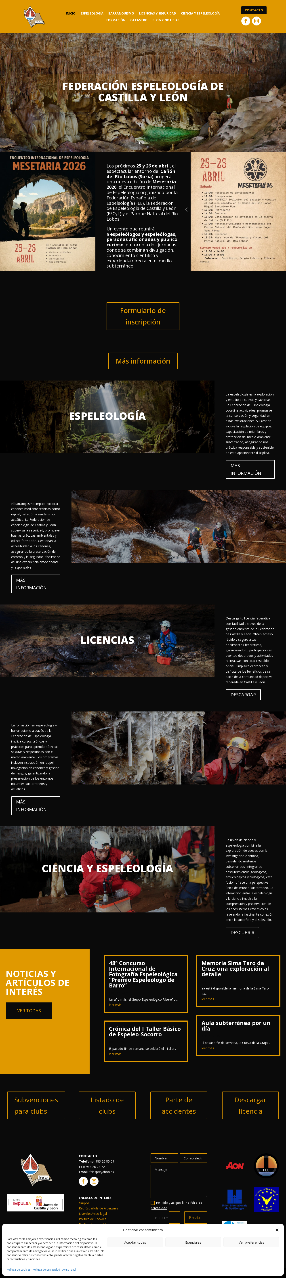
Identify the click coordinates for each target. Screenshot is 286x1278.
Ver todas (29, 1011)
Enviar (195, 1218)
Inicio (71, 13)
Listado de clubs (107, 1105)
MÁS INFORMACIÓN (246, 469)
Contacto (254, 10)
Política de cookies (18, 1270)
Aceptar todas (135, 1242)
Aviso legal (69, 1270)
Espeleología (91, 13)
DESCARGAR (243, 695)
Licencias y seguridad (157, 13)
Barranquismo (121, 13)
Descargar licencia (250, 1105)
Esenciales (193, 1242)
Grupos (84, 1203)
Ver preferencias (251, 1242)
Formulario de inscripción (143, 316)
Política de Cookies (92, 1219)
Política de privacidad (46, 1270)
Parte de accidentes (179, 1105)
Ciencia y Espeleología (200, 13)
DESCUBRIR (242, 932)
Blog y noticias (165, 20)
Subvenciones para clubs (36, 1105)
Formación (115, 20)
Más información (143, 361)
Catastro (138, 20)
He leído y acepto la (176, 1205)
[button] (277, 1230)
